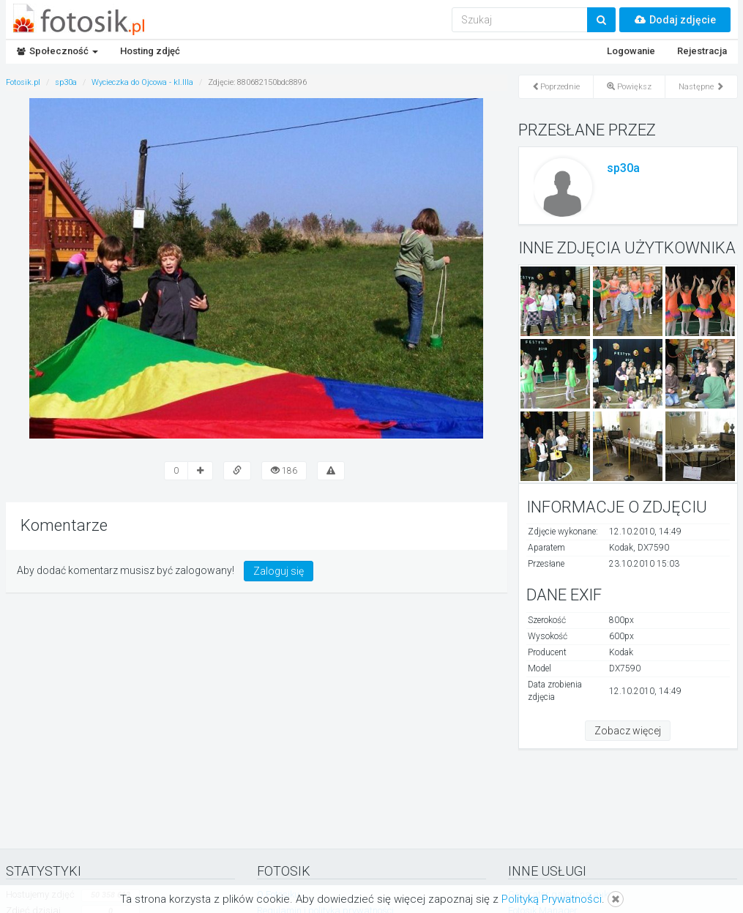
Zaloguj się (278, 571)
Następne (701, 87)
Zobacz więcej (627, 731)
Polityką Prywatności (551, 899)
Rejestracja (702, 50)
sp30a (623, 168)
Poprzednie (556, 87)
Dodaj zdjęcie (675, 20)
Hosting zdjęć (150, 50)
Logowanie (631, 50)
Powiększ (629, 87)
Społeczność (57, 50)
